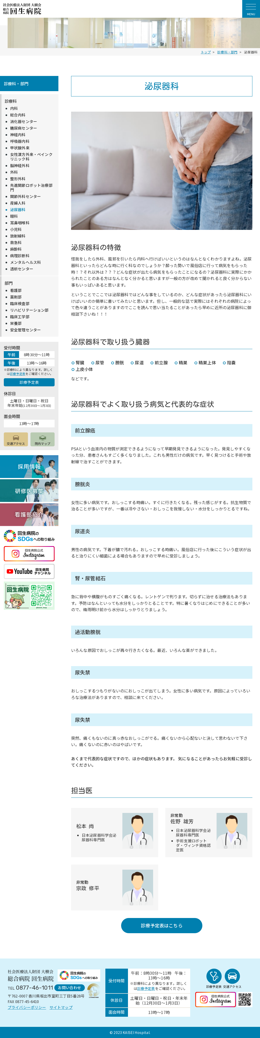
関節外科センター (25, 196)
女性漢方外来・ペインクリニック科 (31, 156)
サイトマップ (61, 1007)
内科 (14, 108)
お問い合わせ (69, 987)
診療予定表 (17, 373)
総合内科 (18, 115)
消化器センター (23, 121)
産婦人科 (18, 203)
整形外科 (18, 178)
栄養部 (16, 323)
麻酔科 (16, 249)
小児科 (16, 229)
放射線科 (18, 236)
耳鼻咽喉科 (19, 223)
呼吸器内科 (19, 141)
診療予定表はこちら (161, 925)
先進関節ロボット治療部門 (31, 187)
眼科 (14, 216)
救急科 (16, 242)
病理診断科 (19, 255)
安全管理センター (25, 330)
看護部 (16, 290)
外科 (14, 172)
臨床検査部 (19, 303)
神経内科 (18, 134)
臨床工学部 (19, 316)
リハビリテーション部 (29, 310)
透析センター (21, 269)
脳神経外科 (19, 165)
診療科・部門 (16, 84)
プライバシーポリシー (27, 1007)
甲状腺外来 (19, 148)
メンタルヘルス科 (25, 262)
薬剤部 (16, 297)
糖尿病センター (23, 128)
